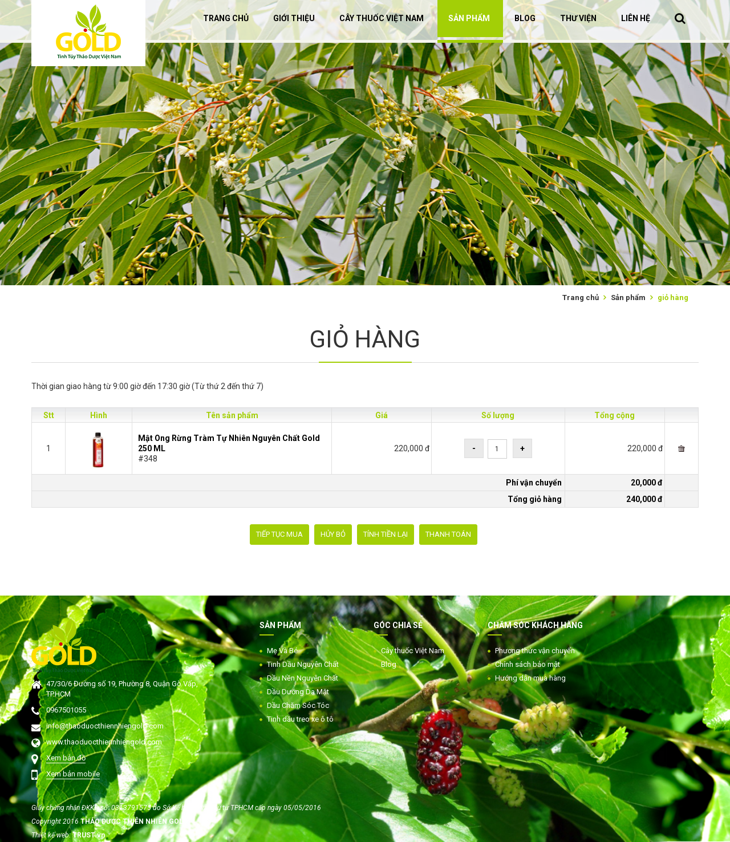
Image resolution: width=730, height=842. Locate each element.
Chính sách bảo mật (527, 664)
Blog (388, 664)
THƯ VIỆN (578, 18)
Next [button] (724, 142)
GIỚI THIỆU (294, 18)
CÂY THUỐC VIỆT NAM (381, 18)
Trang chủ (580, 297)
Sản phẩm (628, 297)
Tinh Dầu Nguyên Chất (303, 664)
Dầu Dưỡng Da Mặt (298, 691)
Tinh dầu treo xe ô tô (300, 719)
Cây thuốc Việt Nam (412, 650)
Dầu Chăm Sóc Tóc (298, 705)
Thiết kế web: (51, 835)
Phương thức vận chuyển (535, 650)
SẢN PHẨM (469, 18)
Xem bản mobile (73, 774)
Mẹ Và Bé (282, 650)
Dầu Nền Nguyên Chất (302, 678)
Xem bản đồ (66, 758)
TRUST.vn (88, 835)
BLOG (525, 18)
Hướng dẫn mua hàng (530, 678)
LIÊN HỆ (635, 18)
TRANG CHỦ (226, 18)
